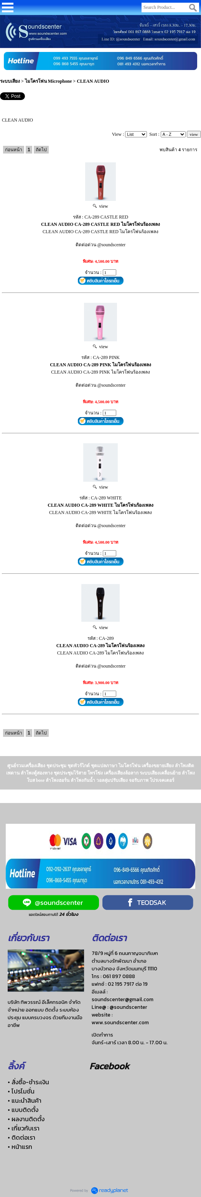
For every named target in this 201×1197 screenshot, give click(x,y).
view (100, 206)
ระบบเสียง (10, 81)
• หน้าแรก (20, 1146)
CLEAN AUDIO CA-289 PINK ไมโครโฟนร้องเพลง (100, 364)
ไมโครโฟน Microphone (48, 81)
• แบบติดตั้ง (23, 1109)
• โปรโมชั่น (21, 1091)
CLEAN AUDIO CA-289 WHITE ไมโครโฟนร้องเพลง (100, 505)
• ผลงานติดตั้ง (26, 1119)
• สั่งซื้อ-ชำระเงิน (28, 1082)
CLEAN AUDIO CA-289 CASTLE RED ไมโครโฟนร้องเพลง (100, 224)
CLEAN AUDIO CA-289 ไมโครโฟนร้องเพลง (100, 645)
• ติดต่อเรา (21, 1137)
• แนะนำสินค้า (24, 1100)
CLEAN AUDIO (93, 81)
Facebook (109, 1066)
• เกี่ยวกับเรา (24, 1128)
